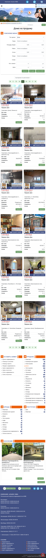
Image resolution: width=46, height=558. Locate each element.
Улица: (14, 56)
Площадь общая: (11, 44)
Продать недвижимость (8, 548)
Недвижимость (6, 541)
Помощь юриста (6, 546)
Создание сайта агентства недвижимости (36, 556)
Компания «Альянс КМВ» (11, 1)
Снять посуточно (32, 545)
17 (22, 81)
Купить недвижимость (8, 543)
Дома (4, 23)
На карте (32, 71)
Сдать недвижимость (7, 550)
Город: (14, 41)
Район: (14, 48)
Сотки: (14, 52)
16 (19, 81)
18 (26, 81)
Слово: (14, 59)
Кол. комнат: (12, 63)
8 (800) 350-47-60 (41, 5)
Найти (43, 24)
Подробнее (18, 478)
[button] (30, 37)
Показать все (41, 482)
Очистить (25, 71)
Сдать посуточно (32, 541)
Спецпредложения (33, 546)
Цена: (14, 67)
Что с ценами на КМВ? (33, 548)
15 (16, 81)
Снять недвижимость (33, 543)
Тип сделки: (12, 37)
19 (29, 81)
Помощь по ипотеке (7, 545)
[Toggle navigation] (1, 6)
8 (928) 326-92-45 (41, 7)
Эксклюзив (31, 550)
